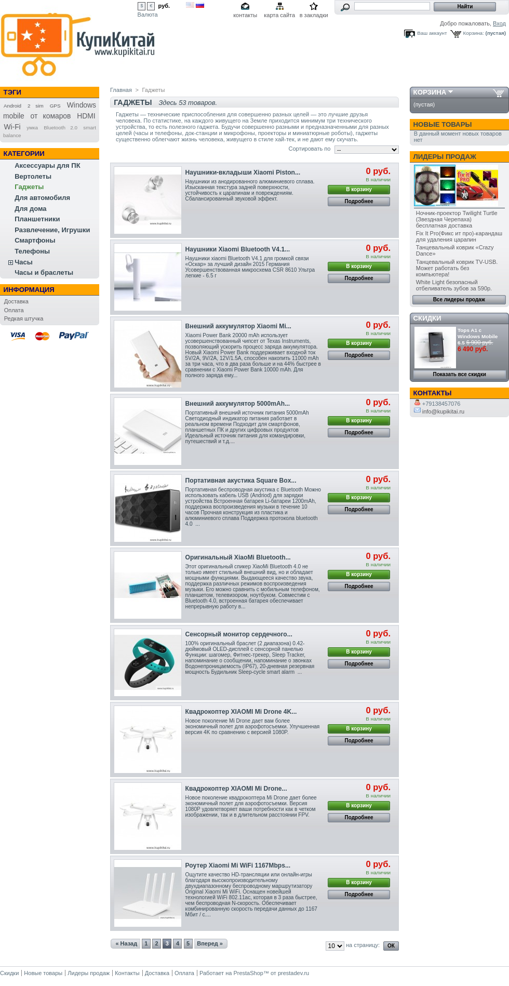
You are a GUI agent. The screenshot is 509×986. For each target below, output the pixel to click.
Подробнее (359, 201)
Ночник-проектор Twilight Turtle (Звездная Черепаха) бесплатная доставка (457, 219)
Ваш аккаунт (432, 33)
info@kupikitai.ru (439, 411)
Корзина (430, 92)
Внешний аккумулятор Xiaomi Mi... (238, 326)
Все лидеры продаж (459, 299)
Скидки (427, 318)
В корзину (359, 189)
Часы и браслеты (44, 272)
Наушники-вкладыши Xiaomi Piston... (243, 172)
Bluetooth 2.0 (60, 127)
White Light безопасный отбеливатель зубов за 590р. (454, 285)
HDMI (86, 116)
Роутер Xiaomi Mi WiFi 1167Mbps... (237, 865)
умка (32, 127)
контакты (245, 15)
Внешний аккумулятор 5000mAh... (237, 403)
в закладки (314, 15)
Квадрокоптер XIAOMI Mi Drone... (236, 788)
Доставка (16, 301)
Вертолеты (33, 176)
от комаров (51, 116)
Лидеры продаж (444, 157)
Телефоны (32, 251)
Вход (499, 23)
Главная (121, 90)
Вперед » (210, 943)
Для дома (30, 208)
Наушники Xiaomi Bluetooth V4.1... (237, 249)
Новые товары (442, 124)
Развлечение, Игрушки (52, 230)
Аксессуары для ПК (47, 165)
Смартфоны (35, 240)
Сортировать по (309, 148)
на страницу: (363, 945)
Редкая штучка (24, 318)
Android (12, 106)
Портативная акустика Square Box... (241, 480)
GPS (55, 106)
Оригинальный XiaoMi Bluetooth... (238, 557)
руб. (164, 6)
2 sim (36, 106)
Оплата (14, 310)
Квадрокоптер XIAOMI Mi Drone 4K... (241, 711)
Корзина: (473, 33)
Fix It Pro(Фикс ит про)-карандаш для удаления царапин (459, 236)
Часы (24, 262)
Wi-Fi (12, 127)
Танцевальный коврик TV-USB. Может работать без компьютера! (457, 268)
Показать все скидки (459, 374)
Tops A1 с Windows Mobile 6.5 (478, 336)
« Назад (126, 943)
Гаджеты (29, 187)
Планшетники (37, 219)
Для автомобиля (42, 198)
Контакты (127, 973)
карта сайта (279, 15)
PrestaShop (248, 973)
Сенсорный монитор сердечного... (238, 634)
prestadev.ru (293, 973)
